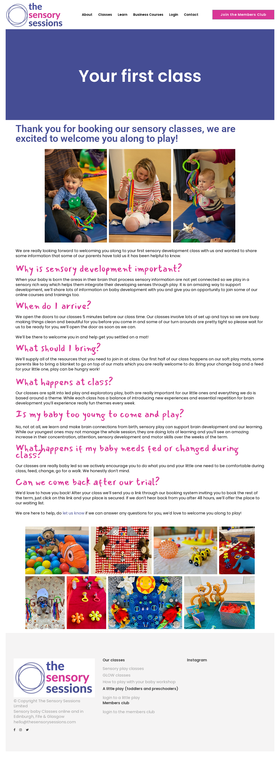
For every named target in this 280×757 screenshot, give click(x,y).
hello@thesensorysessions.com (45, 719)
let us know (73, 510)
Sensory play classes (123, 665)
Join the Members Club (243, 14)
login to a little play (121, 694)
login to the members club (129, 708)
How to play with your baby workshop (139, 678)
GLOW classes (116, 672)
